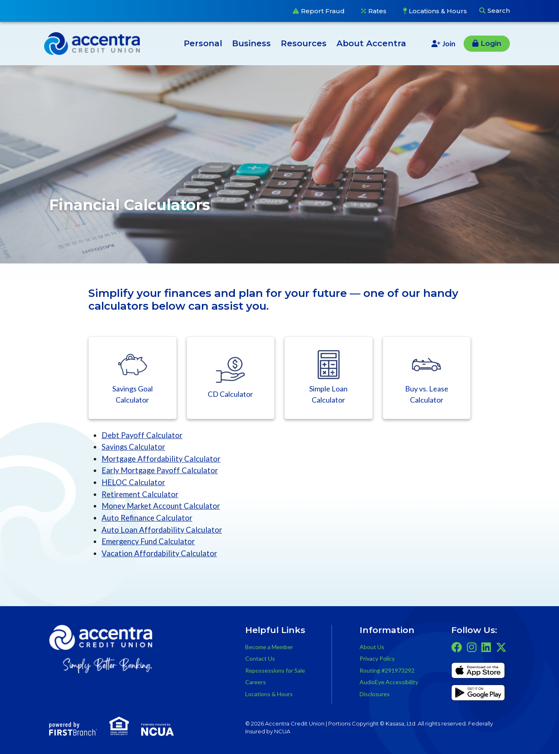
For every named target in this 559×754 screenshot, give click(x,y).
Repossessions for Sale (275, 669)
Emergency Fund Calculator (149, 540)
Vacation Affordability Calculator (160, 552)
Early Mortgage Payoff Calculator (161, 470)
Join (448, 43)
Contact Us (260, 658)
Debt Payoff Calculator (143, 435)
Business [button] (251, 43)
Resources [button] (304, 43)
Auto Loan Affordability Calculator (162, 529)
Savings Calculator (134, 446)
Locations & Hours (438, 11)
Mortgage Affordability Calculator (162, 458)
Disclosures (375, 693)
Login (491, 43)
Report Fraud (323, 11)
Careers (255, 681)
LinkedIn (486, 646)
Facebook (456, 646)
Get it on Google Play (478, 693)
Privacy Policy (377, 658)
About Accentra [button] (371, 43)
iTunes (478, 671)
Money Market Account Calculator (162, 505)
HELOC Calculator (134, 482)
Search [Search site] (499, 10)
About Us (372, 646)
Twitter (501, 646)
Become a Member (269, 646)
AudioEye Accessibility (389, 681)
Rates (377, 11)
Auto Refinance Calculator (147, 517)
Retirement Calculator (141, 493)
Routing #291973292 (387, 669)
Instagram (471, 646)
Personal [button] (203, 43)
